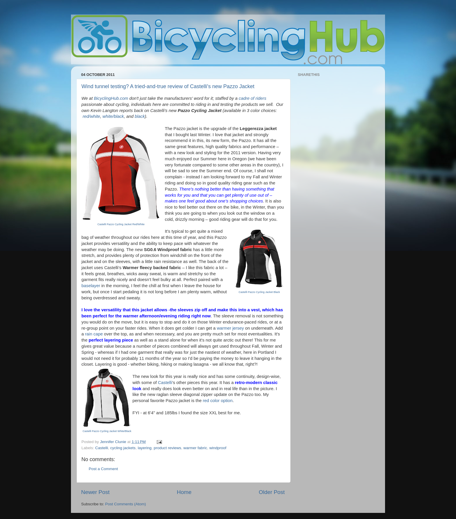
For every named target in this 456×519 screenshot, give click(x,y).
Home (184, 492)
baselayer (90, 285)
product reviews (167, 448)
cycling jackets (123, 448)
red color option (217, 400)
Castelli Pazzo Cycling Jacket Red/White (121, 224)
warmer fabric (195, 448)
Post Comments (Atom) (125, 504)
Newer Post (95, 492)
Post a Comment (103, 469)
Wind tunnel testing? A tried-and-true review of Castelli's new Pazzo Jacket (167, 86)
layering (145, 448)
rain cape (94, 334)
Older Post (272, 492)
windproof (218, 448)
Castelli (165, 382)
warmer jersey (230, 328)
